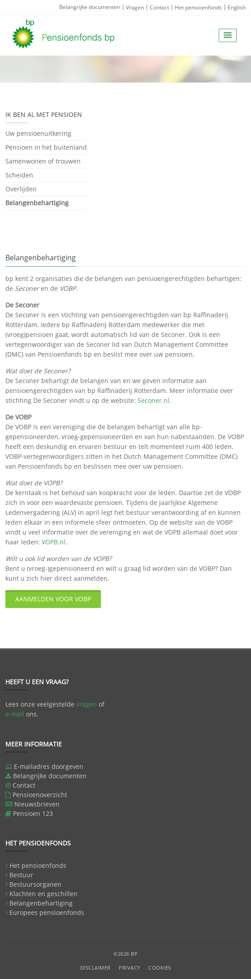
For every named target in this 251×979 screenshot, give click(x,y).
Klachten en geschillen (43, 893)
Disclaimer (95, 967)
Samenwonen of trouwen (43, 161)
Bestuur (21, 875)
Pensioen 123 (33, 813)
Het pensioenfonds (198, 7)
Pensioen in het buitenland (46, 147)
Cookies (159, 967)
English (237, 7)
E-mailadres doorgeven (48, 766)
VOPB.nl (53, 542)
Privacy (129, 967)
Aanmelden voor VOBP (53, 599)
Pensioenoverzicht (40, 794)
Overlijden (21, 189)
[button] (228, 35)
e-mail (14, 714)
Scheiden (19, 175)
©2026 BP (125, 953)
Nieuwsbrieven (37, 804)
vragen (86, 704)
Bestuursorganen (35, 884)
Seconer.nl (153, 400)
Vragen (135, 7)
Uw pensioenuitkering (38, 134)
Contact (159, 7)
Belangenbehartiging (37, 202)
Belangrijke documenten (89, 7)
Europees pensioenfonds (46, 912)
